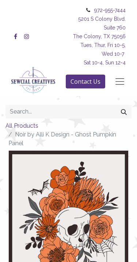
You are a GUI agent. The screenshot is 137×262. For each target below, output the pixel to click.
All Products (21, 125)
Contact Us (85, 82)
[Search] (124, 112)
